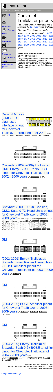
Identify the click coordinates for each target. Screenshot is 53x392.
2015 (20, 42)
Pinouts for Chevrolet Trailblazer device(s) (26, 10)
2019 (45, 42)
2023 (32, 45)
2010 (26, 39)
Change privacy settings (10, 373)
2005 (32, 36)
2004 (26, 36)
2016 (26, 42)
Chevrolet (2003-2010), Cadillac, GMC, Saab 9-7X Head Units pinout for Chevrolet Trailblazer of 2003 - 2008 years (27, 212)
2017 (32, 42)
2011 (32, 39)
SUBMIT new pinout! (7, 66)
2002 (49, 33)
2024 (38, 45)
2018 (38, 42)
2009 (20, 39)
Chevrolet (34, 27)
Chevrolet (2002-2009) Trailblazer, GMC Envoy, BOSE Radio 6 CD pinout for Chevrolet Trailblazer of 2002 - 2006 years (26, 170)
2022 (26, 45)
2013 (45, 39)
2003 (20, 36)
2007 (45, 36)
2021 (20, 45)
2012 (38, 39)
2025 (45, 45)
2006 (38, 36)
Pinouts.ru (6, 10)
